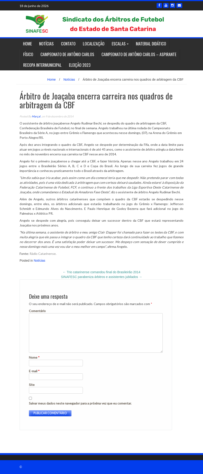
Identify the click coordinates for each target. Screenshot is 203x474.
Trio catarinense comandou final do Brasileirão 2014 (101, 272)
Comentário (37, 311)
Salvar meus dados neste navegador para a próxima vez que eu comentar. (80, 403)
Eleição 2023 (80, 65)
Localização (93, 44)
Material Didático (151, 44)
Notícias (46, 44)
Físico (28, 54)
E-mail (34, 371)
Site (32, 385)
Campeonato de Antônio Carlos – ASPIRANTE (139, 54)
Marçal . (36, 116)
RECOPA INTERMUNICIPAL (42, 65)
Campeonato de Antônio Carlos (67, 54)
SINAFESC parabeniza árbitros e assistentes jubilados (101, 277)
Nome (34, 357)
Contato (68, 44)
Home (27, 44)
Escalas (119, 44)
